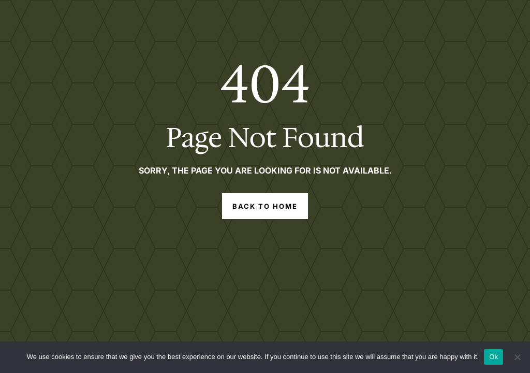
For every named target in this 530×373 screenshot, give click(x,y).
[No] (517, 357)
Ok (493, 357)
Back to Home (265, 206)
